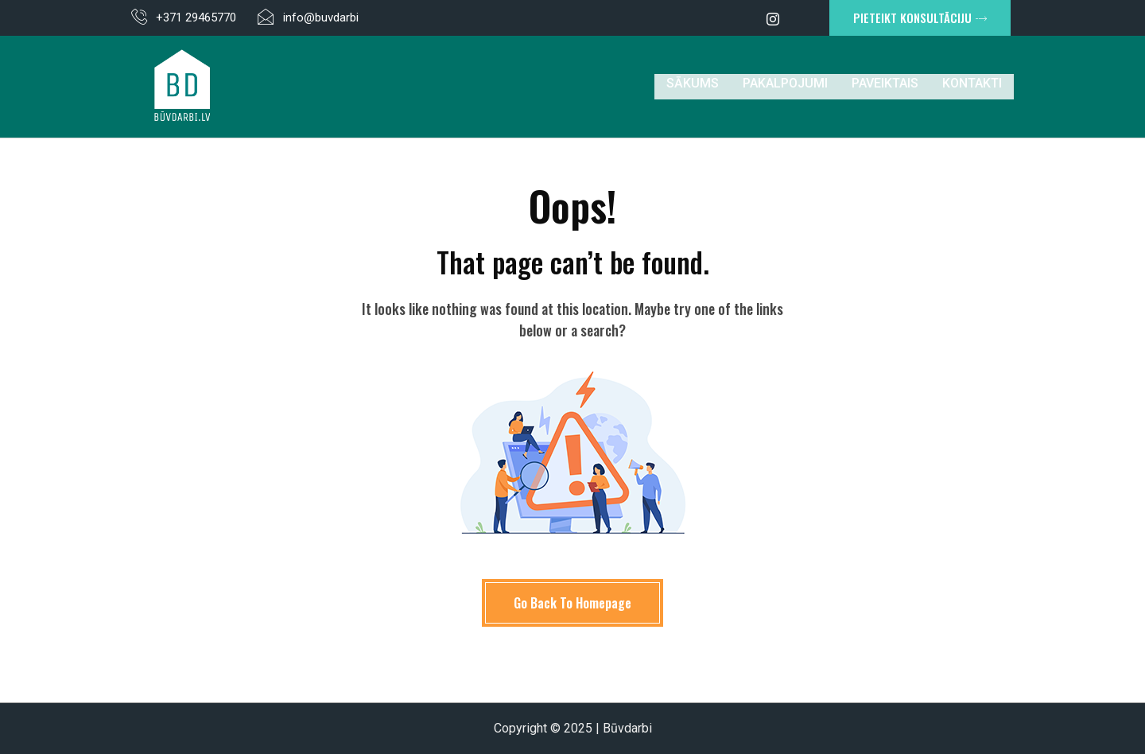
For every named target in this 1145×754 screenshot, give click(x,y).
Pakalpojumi (785, 86)
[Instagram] (773, 18)
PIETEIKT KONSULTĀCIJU (920, 17)
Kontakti (972, 86)
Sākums (692, 86)
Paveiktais (885, 86)
